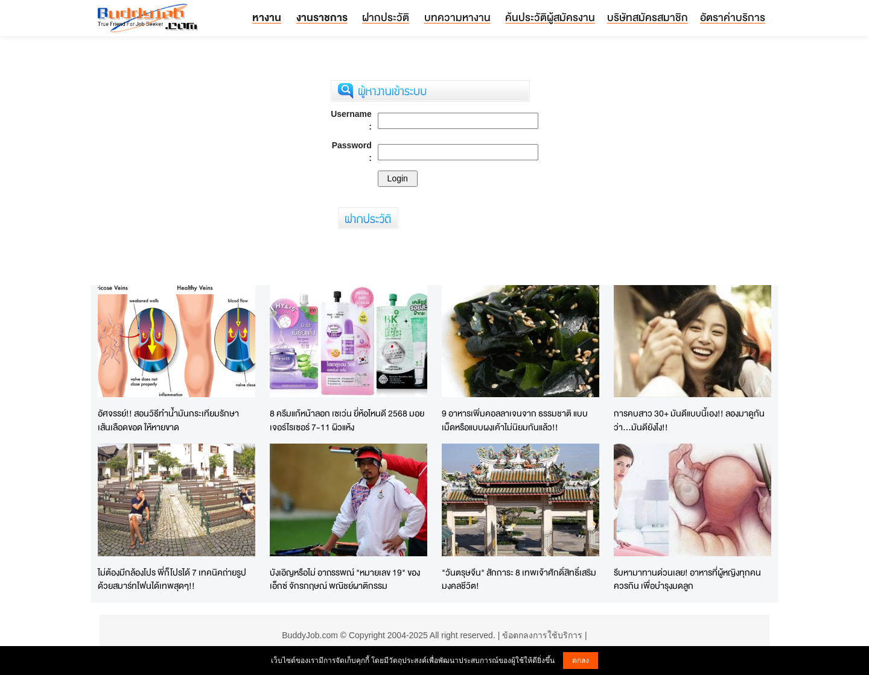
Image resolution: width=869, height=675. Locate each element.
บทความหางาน (457, 17)
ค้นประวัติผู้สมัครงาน (550, 17)
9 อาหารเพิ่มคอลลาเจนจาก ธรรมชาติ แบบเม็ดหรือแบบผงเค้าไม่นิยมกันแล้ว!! (515, 420)
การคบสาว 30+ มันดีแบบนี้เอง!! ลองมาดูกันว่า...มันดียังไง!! (689, 420)
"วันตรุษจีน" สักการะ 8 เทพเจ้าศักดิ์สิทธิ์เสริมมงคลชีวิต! (519, 579)
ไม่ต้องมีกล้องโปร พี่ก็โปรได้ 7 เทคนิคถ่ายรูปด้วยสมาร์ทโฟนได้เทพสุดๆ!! (172, 579)
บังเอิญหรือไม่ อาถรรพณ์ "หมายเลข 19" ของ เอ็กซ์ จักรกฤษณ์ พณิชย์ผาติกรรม (345, 579)
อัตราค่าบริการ (732, 17)
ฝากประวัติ (385, 17)
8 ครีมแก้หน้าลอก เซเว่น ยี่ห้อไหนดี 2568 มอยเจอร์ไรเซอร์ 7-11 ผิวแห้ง (347, 420)
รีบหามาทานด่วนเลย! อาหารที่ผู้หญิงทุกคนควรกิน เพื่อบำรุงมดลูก (687, 579)
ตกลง (580, 660)
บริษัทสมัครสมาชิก (647, 17)
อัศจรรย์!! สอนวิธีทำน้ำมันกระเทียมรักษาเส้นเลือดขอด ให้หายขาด (168, 420)
